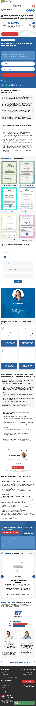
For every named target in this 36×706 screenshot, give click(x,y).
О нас (3, 682)
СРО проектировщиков (7, 672)
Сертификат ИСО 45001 (26, 674)
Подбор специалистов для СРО (9, 676)
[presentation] (2, 576)
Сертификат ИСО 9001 (26, 671)
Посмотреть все (30, 553)
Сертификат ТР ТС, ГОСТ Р (27, 676)
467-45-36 (29, 686)
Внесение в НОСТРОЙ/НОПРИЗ (9, 677)
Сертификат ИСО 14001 (26, 672)
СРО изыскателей (6, 674)
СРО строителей (6, 671)
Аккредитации (5, 685)
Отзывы (4, 687)
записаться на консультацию (10, 532)
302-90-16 (7, 9)
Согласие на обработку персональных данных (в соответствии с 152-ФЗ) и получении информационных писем (12, 80)
